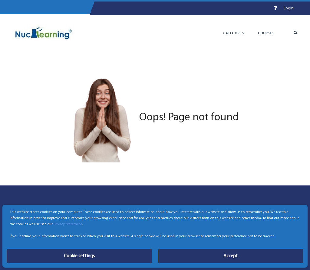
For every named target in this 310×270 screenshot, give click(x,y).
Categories (233, 33)
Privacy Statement (68, 224)
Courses (266, 33)
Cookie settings (79, 256)
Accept (230, 256)
